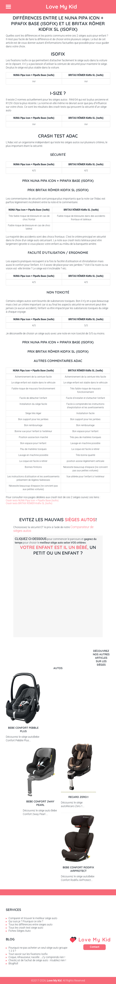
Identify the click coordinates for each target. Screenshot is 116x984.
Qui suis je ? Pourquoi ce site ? (26, 921)
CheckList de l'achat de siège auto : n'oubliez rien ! (37, 960)
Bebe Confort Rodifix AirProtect (78, 869)
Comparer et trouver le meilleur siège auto (33, 918)
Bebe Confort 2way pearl (40, 803)
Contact (94, 946)
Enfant (68, 648)
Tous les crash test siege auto (26, 927)
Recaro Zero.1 (78, 797)
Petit (39, 614)
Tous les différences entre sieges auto (30, 924)
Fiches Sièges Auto (20, 930)
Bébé (43, 582)
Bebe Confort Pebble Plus (23, 729)
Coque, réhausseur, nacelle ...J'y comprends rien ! (37, 957)
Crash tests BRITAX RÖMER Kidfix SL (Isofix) (29, 503)
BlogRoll (13, 963)
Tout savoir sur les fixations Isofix (28, 954)
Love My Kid (61, 6)
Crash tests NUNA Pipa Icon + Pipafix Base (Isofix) (32, 500)
